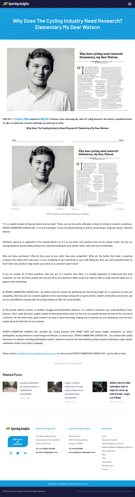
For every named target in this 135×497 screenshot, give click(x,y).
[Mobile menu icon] (129, 4)
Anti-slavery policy (125, 491)
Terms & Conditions (84, 491)
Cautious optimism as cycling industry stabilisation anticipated (29, 388)
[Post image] (10, 387)
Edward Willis (22, 118)
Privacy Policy (99, 491)
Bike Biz (44, 118)
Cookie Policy (111, 491)
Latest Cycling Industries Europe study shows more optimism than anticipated (74, 390)
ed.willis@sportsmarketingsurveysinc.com (37, 353)
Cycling (63, 363)
